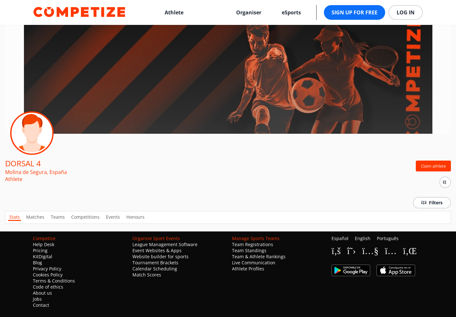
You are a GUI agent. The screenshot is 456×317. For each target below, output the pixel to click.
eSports (291, 12)
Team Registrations (252, 244)
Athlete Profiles (248, 269)
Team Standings (249, 250)
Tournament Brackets (155, 263)
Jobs (37, 299)
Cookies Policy (48, 275)
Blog (37, 263)
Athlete (174, 12)
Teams (58, 217)
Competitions (85, 217)
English (362, 238)
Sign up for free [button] (355, 12)
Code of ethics (48, 287)
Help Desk (43, 244)
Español (340, 238)
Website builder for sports (160, 256)
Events (113, 217)
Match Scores (146, 275)
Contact (41, 305)
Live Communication (253, 263)
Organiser (248, 12)
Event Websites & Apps (157, 250)
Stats (14, 217)
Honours (135, 217)
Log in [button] (406, 12)
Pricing (40, 250)
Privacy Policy (47, 269)
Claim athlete (433, 166)
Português (388, 238)
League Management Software (165, 244)
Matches (35, 217)
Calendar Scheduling (154, 269)
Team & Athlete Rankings (259, 256)
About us (42, 293)
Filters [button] (432, 203)
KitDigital (42, 256)
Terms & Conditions (54, 281)
